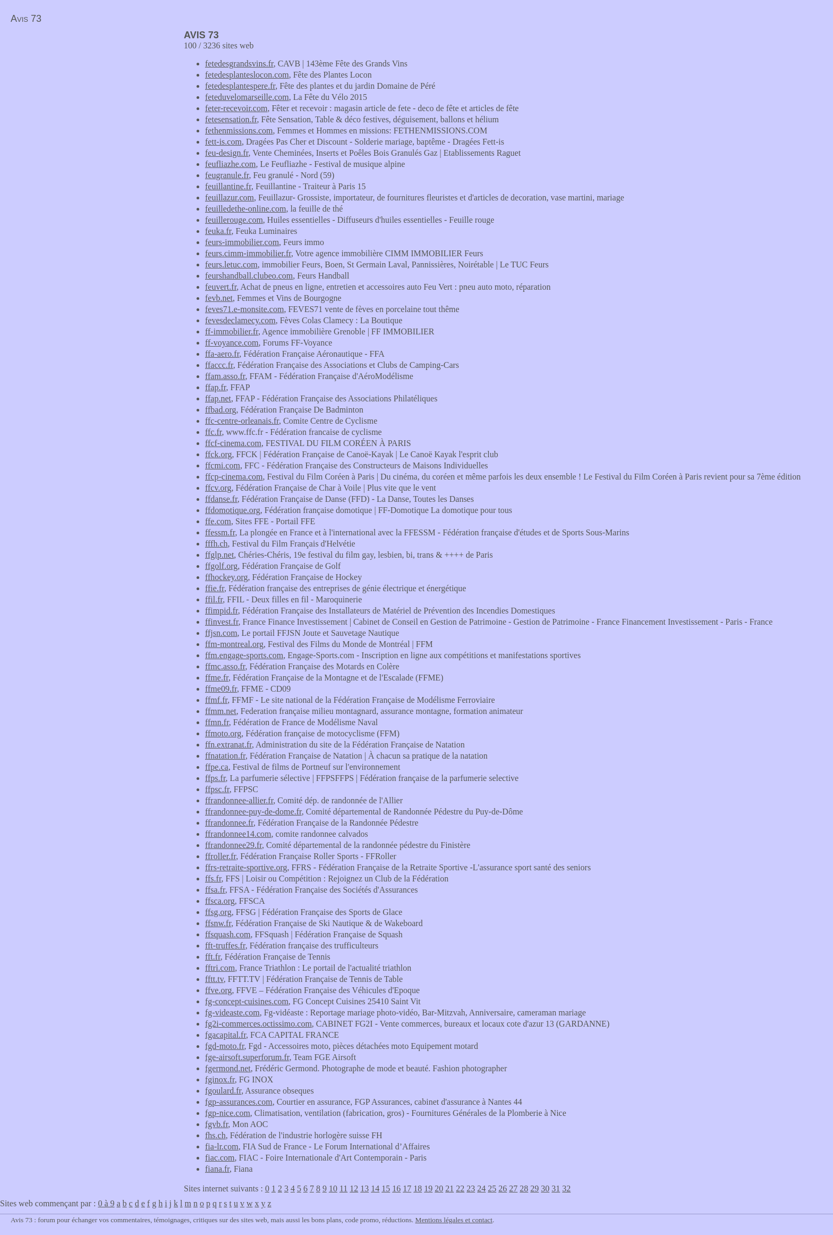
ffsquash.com (227, 934)
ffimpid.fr (221, 610)
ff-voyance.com (232, 342)
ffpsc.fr (217, 789)
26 (502, 1188)
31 (555, 1188)
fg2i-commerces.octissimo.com (258, 1023)
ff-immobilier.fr (231, 331)
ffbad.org (220, 409)
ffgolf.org (221, 565)
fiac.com (220, 1157)
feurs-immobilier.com (242, 242)
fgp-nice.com (227, 1113)
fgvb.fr (216, 1124)
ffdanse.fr (221, 498)
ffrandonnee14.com (238, 833)
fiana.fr (217, 1168)
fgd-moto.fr (224, 1046)
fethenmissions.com (239, 130)
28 (524, 1188)
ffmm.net (220, 711)
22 (460, 1188)
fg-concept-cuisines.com (246, 1001)
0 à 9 (106, 1203)
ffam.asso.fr (225, 376)
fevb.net (219, 298)
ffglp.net (219, 554)
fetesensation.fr (231, 119)
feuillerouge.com (234, 219)
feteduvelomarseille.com (247, 97)
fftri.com (220, 967)
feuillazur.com (229, 197)
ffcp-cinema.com (234, 476)
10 (333, 1188)
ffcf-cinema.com (233, 443)
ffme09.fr (221, 688)
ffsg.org (218, 912)
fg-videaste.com (232, 1012)
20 (439, 1188)
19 (428, 1188)
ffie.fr (214, 588)
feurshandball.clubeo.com (249, 275)
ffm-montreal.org (234, 644)
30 (545, 1188)
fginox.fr (220, 1079)
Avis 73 (26, 18)
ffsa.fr (215, 889)
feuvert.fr (220, 286)
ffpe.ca (216, 766)
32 (566, 1188)
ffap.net (218, 398)
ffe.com (218, 521)
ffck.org (218, 454)
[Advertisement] (89, 104)
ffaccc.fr (219, 364)
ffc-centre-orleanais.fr (242, 420)
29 (534, 1188)
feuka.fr (218, 231)
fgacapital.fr (225, 1034)
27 (513, 1188)
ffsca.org (220, 900)
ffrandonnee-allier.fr (239, 800)
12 (354, 1188)
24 (481, 1188)
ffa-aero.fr (222, 353)
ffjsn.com (221, 632)
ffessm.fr (220, 532)
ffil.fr (214, 599)
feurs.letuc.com (231, 264)
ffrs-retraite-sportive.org (246, 867)
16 (396, 1188)
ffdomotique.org (232, 510)
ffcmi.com (222, 465)
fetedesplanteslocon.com (247, 74)
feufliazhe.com (230, 164)
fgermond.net (228, 1068)
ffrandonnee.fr (229, 822)
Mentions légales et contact (453, 1220)
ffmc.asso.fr (225, 666)
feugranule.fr (227, 175)
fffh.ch (216, 543)
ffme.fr (216, 677)
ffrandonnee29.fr (233, 845)
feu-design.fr (227, 152)
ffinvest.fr (222, 621)
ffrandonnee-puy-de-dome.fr (253, 811)
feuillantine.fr (228, 186)
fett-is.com (223, 141)
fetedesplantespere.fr (240, 85)
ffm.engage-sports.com (244, 655)
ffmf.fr (216, 699)
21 (449, 1188)
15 (385, 1188)
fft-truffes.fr (225, 945)
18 (417, 1188)
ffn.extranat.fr (228, 744)
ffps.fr (215, 778)
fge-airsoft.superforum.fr (247, 1057)
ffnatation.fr (225, 755)
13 (364, 1188)
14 (375, 1188)
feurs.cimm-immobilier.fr (248, 253)
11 (343, 1188)
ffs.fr (213, 878)
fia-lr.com (222, 1146)
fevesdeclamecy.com (240, 320)
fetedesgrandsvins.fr (239, 63)
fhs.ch (215, 1135)
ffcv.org (218, 487)
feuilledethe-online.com (245, 208)
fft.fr (212, 956)
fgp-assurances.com (239, 1101)
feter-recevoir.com (236, 108)
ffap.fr (215, 387)
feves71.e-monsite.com (244, 309)
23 (470, 1188)
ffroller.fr (220, 856)
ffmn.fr (217, 722)
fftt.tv (214, 979)
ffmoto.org (223, 733)
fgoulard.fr (223, 1090)
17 (407, 1188)
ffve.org (218, 990)
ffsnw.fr (218, 923)
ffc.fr (213, 431)
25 (492, 1188)
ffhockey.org (226, 577)
